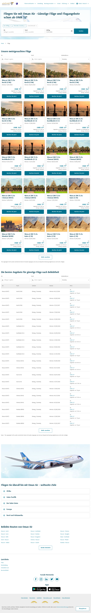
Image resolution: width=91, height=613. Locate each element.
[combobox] (13, 32)
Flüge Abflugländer (66, 597)
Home (2, 43)
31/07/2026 (49, 32)
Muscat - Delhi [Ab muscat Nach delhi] (4, 537)
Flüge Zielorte (32, 597)
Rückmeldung (4, 565)
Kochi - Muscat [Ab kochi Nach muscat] (5, 539)
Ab (4, 30)
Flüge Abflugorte (56, 597)
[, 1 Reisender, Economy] (18, 26)
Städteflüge (39, 597)
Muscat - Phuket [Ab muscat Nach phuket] (64, 539)
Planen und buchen (31, 3)
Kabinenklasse (64, 55)
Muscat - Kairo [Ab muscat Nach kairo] (4, 534)
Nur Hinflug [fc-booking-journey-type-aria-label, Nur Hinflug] (6, 25)
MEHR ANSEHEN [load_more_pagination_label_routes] (45, 547)
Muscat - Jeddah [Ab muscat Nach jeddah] (5, 542)
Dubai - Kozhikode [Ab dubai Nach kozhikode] (64, 537)
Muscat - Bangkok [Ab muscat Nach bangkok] (64, 534)
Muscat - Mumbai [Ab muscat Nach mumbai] (35, 534)
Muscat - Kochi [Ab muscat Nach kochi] (5, 531)
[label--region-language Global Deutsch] (83, 3)
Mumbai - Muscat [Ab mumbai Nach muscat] (64, 542)
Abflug (48, 30)
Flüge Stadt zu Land (47, 597)
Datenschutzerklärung (62, 607)
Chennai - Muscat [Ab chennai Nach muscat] (35, 539)
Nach (26, 30)
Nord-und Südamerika (12, 515)
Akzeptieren (82, 608)
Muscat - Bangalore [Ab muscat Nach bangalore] (35, 537)
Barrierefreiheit (5, 570)
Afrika (6, 491)
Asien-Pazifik (9, 497)
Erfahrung (66, 3)
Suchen (81, 31)
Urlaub (58, 3)
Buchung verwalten (50, 3)
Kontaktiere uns (5, 567)
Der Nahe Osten (10, 503)
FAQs (2, 562)
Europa (7, 509)
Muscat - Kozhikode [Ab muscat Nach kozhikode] (35, 531)
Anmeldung (40, 3)
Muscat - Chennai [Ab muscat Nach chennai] (64, 531)
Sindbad (72, 3)
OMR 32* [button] (21, 17)
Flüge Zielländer (24, 597)
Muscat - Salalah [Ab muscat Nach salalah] (35, 542)
